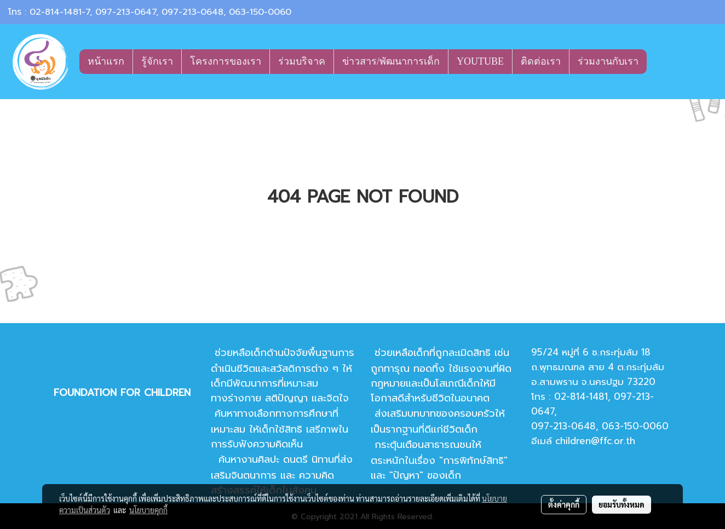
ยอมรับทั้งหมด (622, 504)
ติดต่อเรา (541, 61)
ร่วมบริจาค (301, 61)
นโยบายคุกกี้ (148, 510)
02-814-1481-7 (60, 12)
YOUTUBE (480, 61)
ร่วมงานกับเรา (608, 61)
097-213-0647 (125, 12)
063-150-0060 (260, 12)
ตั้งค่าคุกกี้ (563, 504)
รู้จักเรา (157, 61)
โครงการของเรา (225, 61)
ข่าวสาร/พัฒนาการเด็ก (391, 61)
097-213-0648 (192, 12)
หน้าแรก (106, 61)
